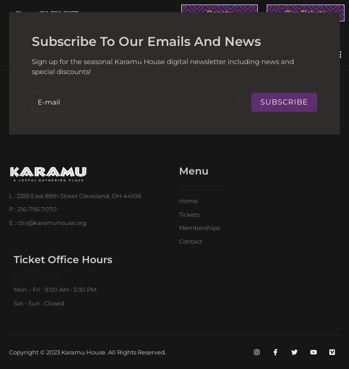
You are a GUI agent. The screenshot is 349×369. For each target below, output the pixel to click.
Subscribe (284, 102)
